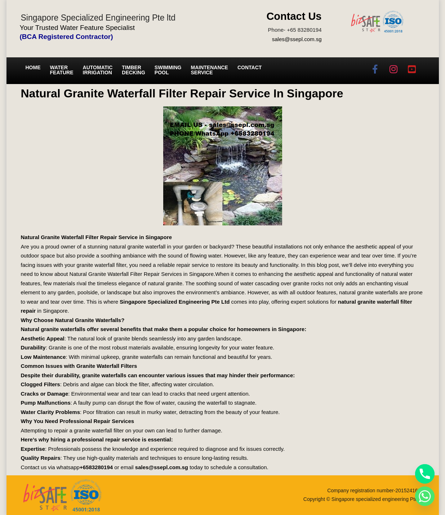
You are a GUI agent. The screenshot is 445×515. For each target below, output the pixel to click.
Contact (249, 67)
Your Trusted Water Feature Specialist (77, 27)
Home (33, 67)
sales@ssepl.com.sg (297, 39)
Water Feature (62, 70)
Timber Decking (133, 70)
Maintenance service (209, 70)
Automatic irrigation (98, 70)
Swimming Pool (168, 70)
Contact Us (293, 16)
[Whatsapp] (425, 496)
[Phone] (425, 474)
